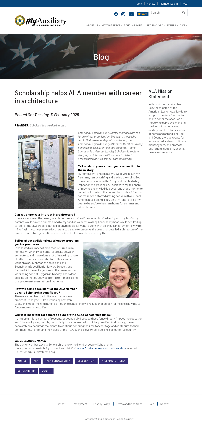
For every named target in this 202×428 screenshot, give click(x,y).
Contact (61, 404)
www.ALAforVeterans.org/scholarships (102, 348)
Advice (22, 360)
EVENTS (171, 25)
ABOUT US (92, 25)
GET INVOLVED (154, 25)
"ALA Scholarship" (58, 360)
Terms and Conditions (129, 404)
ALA (36, 360)
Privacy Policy (101, 404)
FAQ (185, 3)
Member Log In (169, 3)
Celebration (86, 360)
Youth (46, 370)
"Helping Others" (113, 360)
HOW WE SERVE (111, 25)
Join (139, 3)
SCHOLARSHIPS (133, 25)
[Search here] (168, 12)
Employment (79, 404)
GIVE (182, 25)
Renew (151, 3)
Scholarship (26, 370)
